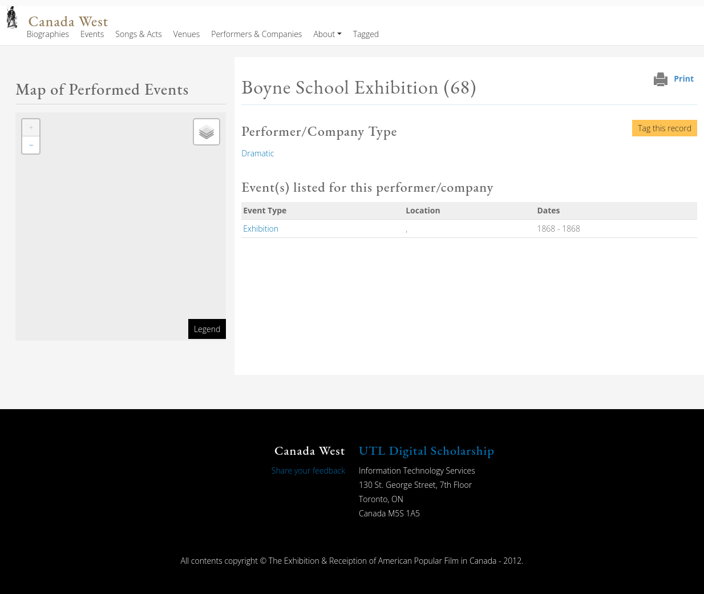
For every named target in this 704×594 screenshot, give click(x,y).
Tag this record (664, 128)
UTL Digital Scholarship (427, 450)
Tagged (366, 34)
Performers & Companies (256, 34)
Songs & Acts (138, 34)
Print (684, 78)
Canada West (68, 21)
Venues (186, 34)
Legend (207, 329)
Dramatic (257, 153)
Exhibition (260, 228)
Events (92, 34)
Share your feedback (308, 470)
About (324, 34)
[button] (30, 127)
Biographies (48, 34)
